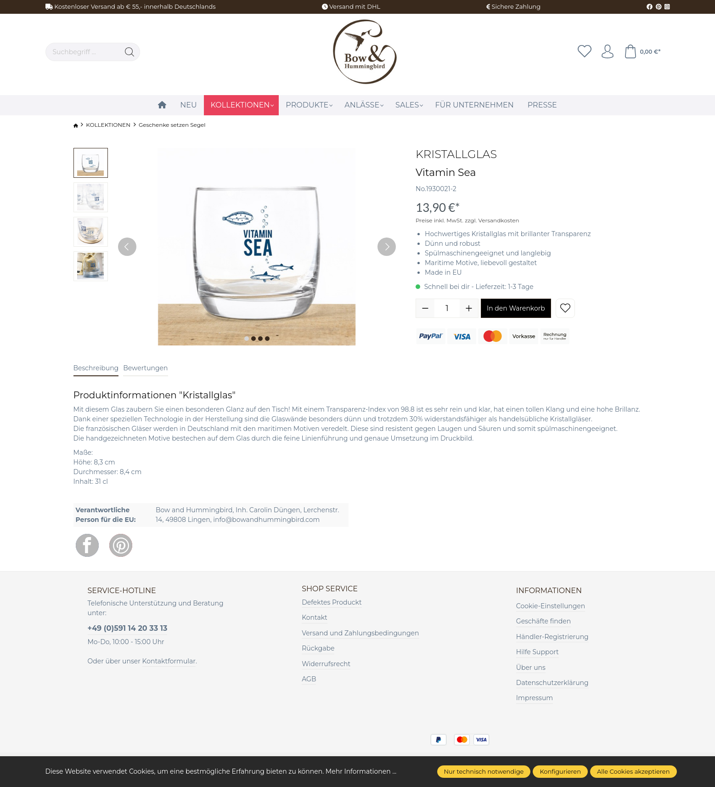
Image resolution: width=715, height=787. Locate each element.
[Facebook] (87, 545)
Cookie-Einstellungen (550, 606)
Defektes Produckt (332, 602)
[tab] (96, 368)
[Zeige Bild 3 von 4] (260, 338)
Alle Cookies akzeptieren (633, 771)
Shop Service (330, 589)
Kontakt (314, 617)
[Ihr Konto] (607, 52)
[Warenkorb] (642, 52)
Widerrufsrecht (326, 664)
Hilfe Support (537, 652)
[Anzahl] (447, 308)
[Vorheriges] (127, 247)
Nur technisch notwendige (484, 771)
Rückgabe (318, 648)
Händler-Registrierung (552, 637)
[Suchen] (129, 52)
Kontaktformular (169, 661)
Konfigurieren (560, 771)
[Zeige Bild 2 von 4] (253, 338)
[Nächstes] (386, 247)
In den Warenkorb (516, 308)
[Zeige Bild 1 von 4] (246, 338)
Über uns (531, 667)
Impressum (534, 698)
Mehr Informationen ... (361, 771)
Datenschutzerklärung (552, 683)
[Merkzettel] (584, 52)
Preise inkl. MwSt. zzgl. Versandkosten (467, 220)
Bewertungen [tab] (145, 368)
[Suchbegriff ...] (82, 52)
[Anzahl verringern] (425, 308)
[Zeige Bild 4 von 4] (267, 338)
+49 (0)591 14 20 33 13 (128, 628)
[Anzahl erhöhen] (469, 308)
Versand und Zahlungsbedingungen (360, 633)
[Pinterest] (121, 545)
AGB (309, 679)
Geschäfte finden (543, 621)
